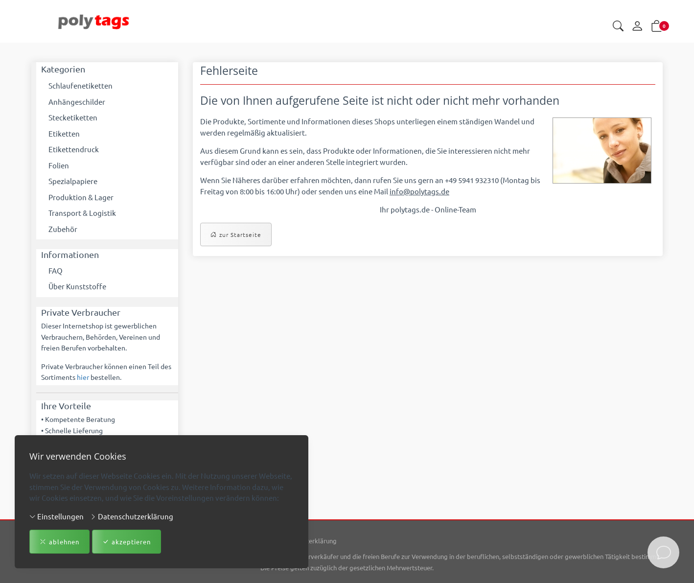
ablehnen (59, 542)
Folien (58, 165)
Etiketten (64, 133)
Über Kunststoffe (77, 286)
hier (83, 377)
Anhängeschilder (76, 101)
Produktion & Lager (81, 197)
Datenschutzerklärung (131, 515)
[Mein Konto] (637, 26)
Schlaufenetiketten (80, 85)
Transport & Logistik (82, 212)
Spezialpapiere (72, 181)
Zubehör (62, 228)
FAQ (55, 270)
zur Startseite (235, 234)
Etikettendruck (73, 149)
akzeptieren (126, 542)
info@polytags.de (419, 191)
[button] (618, 27)
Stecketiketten (72, 117)
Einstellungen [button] (56, 515)
